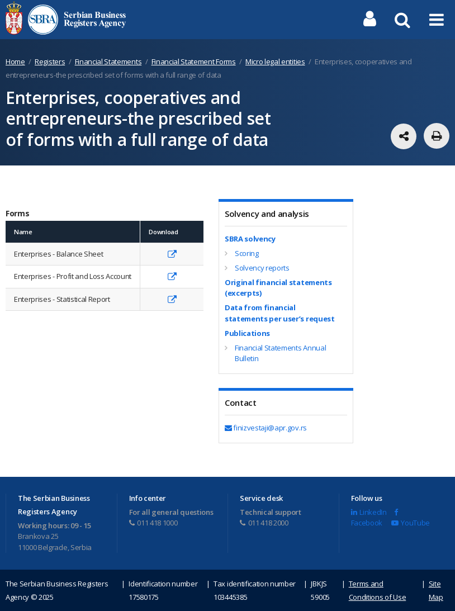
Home (15, 61)
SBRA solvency (250, 239)
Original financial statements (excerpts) (278, 288)
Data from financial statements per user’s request (280, 313)
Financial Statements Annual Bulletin (280, 353)
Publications (247, 333)
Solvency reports (262, 268)
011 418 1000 (153, 523)
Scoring (247, 253)
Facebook (374, 518)
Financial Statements (108, 61)
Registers (50, 61)
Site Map (436, 590)
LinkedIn (369, 512)
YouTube (410, 523)
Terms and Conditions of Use (377, 590)
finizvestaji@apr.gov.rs (266, 428)
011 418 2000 (264, 523)
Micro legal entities (275, 61)
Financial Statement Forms (193, 61)
